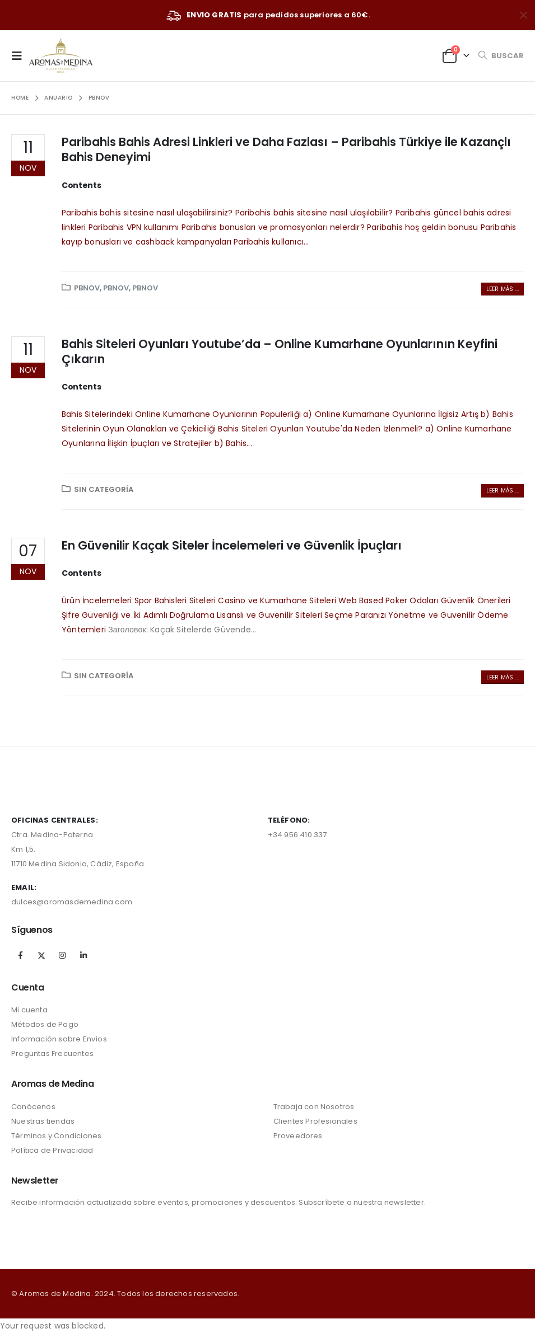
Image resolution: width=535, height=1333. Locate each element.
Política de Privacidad (52, 1150)
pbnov (87, 288)
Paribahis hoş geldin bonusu (422, 227)
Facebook (20, 955)
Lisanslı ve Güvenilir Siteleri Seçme (285, 615)
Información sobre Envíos (59, 1039)
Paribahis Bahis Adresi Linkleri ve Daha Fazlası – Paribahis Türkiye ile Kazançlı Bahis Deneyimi (286, 149)
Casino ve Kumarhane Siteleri (277, 600)
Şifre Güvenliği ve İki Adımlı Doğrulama (138, 615)
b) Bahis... (233, 443)
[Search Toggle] (501, 55)
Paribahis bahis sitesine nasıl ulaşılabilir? (314, 212)
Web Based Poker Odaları (388, 600)
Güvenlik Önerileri (476, 600)
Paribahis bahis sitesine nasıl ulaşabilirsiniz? (147, 212)
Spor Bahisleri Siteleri (175, 600)
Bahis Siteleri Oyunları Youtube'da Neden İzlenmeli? (320, 428)
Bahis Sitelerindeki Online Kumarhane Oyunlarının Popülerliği (181, 414)
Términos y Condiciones (56, 1135)
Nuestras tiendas (43, 1121)
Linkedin (83, 955)
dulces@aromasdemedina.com (71, 902)
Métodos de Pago (44, 1024)
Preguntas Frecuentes (52, 1053)
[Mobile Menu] (20, 55)
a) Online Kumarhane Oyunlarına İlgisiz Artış (390, 414)
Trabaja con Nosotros (314, 1106)
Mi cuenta (29, 1010)
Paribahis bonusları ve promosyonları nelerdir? (273, 227)
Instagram (62, 955)
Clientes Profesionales (315, 1121)
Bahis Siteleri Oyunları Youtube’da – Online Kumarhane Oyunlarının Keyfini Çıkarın (279, 351)
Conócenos (33, 1106)
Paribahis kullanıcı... (271, 241)
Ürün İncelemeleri (97, 600)
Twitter (41, 955)
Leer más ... (502, 289)
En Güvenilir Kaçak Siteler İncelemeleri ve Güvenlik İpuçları (232, 545)
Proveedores (298, 1135)
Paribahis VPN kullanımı (134, 227)
